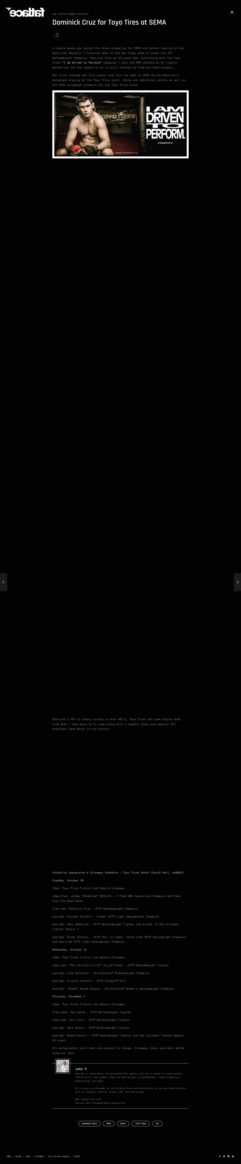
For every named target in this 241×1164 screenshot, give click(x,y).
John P (81, 1069)
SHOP (28, 1156)
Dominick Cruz (89, 1123)
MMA (108, 1123)
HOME (9, 1156)
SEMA (123, 1123)
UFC (157, 1123)
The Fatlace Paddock (59, 1156)
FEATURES (39, 1156)
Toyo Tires (140, 1123)
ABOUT (77, 1156)
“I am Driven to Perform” (82, 62)
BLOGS (18, 1156)
